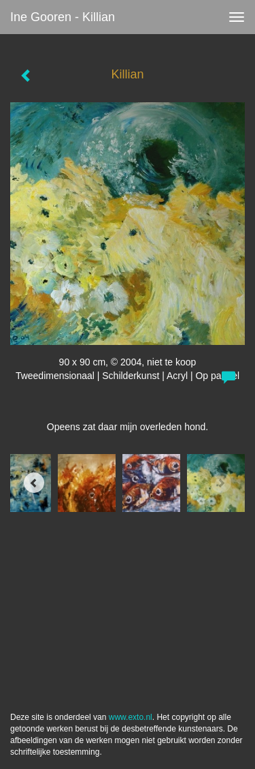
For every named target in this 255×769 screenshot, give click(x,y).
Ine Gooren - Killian (62, 17)
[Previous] (34, 482)
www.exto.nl (130, 717)
